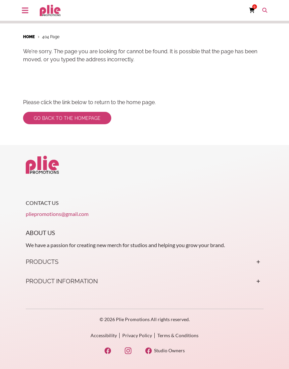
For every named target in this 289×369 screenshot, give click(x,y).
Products (145, 261)
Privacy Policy (137, 335)
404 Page (50, 36)
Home (29, 36)
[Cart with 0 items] (252, 10)
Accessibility (104, 335)
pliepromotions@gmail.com (57, 214)
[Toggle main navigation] (25, 10)
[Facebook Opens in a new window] (107, 350)
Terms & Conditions (177, 335)
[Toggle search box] (265, 10)
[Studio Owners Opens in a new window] (165, 350)
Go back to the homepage (67, 118)
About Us (40, 232)
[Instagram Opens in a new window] (128, 350)
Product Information (145, 281)
